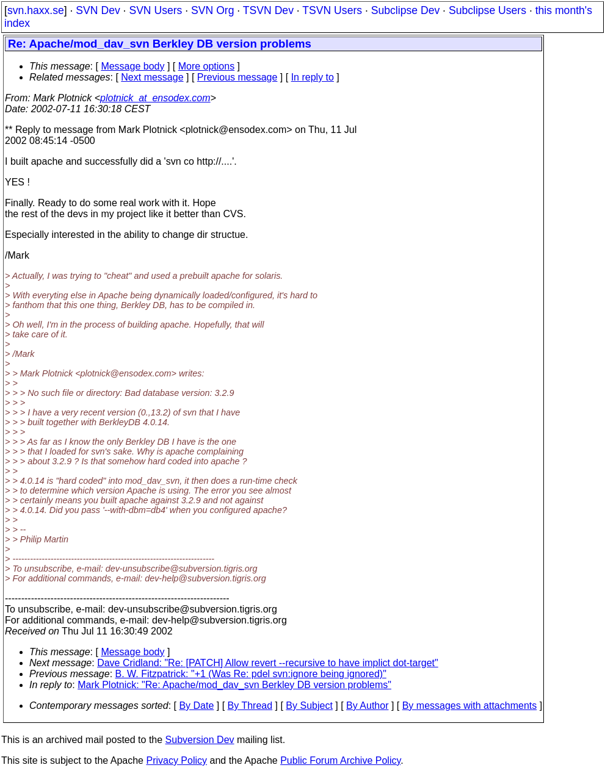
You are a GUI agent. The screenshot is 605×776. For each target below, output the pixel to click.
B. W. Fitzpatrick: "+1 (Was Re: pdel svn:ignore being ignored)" (250, 674)
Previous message (237, 77)
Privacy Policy (176, 760)
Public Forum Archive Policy (340, 760)
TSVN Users (332, 10)
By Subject (309, 705)
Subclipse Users (487, 10)
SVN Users (155, 10)
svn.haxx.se (35, 10)
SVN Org (212, 10)
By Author (367, 705)
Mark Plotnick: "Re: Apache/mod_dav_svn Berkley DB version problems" (234, 685)
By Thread (250, 705)
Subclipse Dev (405, 10)
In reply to (312, 77)
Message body (132, 66)
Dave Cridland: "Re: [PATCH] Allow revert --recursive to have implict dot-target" (267, 663)
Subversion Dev (199, 740)
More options (206, 66)
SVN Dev (98, 10)
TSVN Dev (268, 10)
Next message (152, 77)
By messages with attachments (469, 705)
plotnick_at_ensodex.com (155, 98)
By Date (196, 705)
